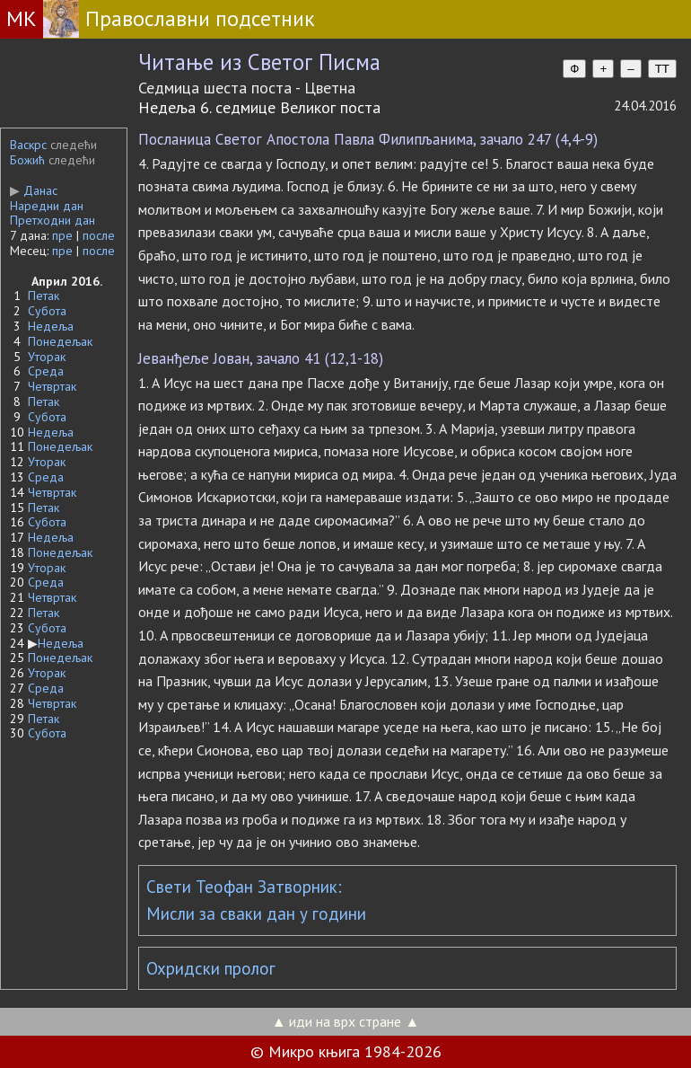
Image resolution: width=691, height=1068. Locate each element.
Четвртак (52, 386)
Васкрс (28, 145)
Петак (43, 295)
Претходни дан (52, 220)
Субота (47, 311)
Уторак (47, 357)
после (99, 235)
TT (662, 68)
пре (62, 235)
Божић (27, 160)
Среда (46, 371)
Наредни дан (46, 206)
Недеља (51, 326)
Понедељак (60, 341)
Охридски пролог (211, 968)
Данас (33, 190)
